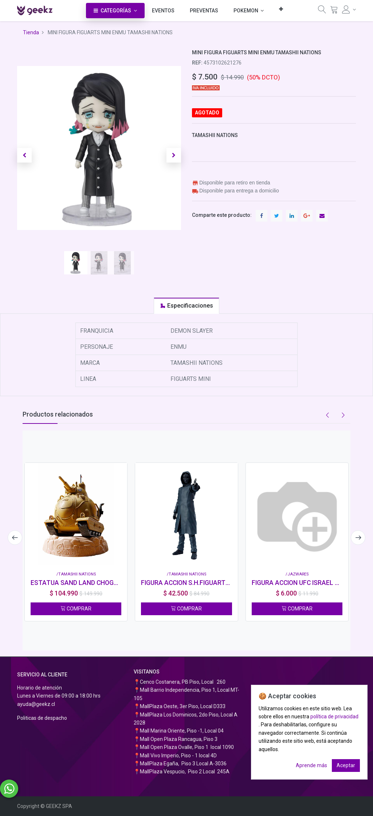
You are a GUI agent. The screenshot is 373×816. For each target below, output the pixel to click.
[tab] (186, 305)
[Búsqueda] (322, 11)
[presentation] (13, 537)
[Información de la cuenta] (349, 9)
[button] (281, 9)
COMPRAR (75, 609)
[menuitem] (163, 10)
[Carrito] (334, 11)
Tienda (31, 32)
